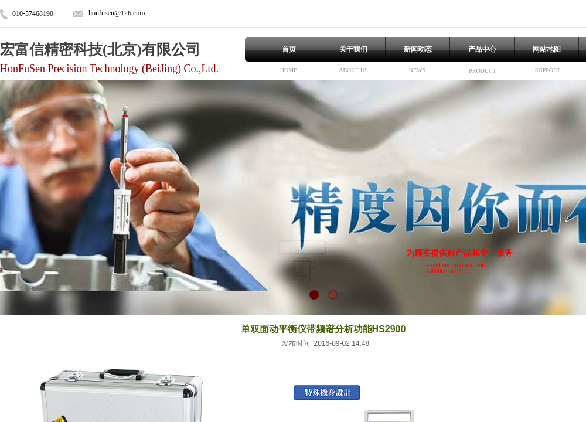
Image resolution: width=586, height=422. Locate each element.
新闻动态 (418, 49)
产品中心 (482, 49)
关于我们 (353, 49)
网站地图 (547, 49)
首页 (289, 49)
